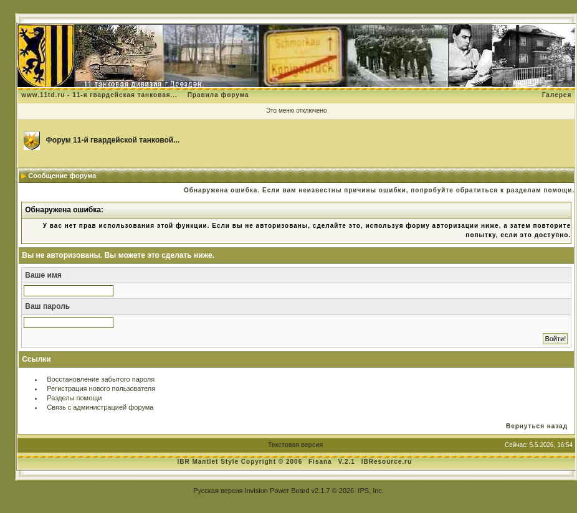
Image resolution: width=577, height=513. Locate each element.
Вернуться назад (537, 426)
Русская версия (217, 490)
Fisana (321, 461)
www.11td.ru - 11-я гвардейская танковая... (99, 95)
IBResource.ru (386, 461)
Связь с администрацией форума (100, 407)
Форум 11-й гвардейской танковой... (113, 140)
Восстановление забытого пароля (101, 379)
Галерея (556, 95)
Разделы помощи (74, 398)
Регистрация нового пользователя (101, 388)
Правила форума (218, 95)
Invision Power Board (277, 490)
